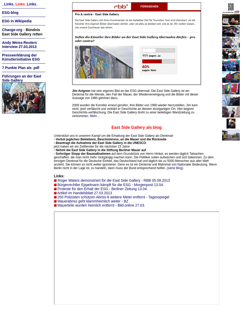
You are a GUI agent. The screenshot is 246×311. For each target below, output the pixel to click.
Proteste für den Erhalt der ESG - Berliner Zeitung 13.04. (103, 189)
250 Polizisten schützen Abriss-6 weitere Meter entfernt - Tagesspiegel (113, 197)
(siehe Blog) (175, 168)
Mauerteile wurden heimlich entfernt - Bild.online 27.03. (101, 205)
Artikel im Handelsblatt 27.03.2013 (84, 193)
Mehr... (94, 116)
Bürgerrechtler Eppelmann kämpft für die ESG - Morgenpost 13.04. (111, 185)
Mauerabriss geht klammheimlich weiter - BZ (93, 201)
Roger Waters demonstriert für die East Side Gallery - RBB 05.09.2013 (114, 180)
